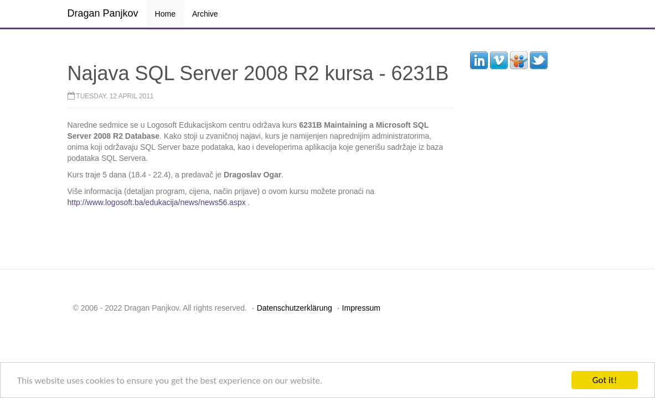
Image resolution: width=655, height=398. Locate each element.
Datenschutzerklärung (294, 307)
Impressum (361, 307)
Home (165, 13)
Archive (205, 13)
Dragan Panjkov (103, 13)
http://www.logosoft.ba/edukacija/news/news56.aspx (157, 202)
